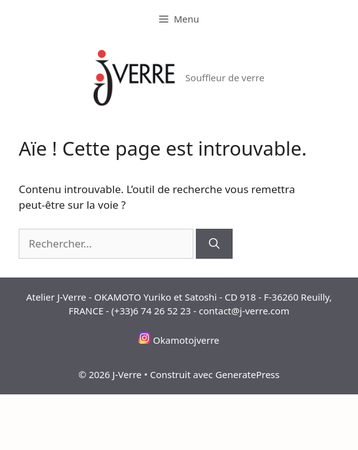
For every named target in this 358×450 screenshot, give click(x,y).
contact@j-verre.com (244, 310)
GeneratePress (247, 374)
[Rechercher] (214, 244)
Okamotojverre (186, 340)
